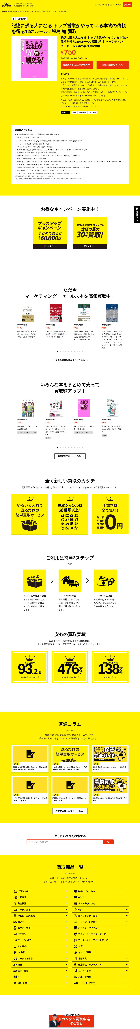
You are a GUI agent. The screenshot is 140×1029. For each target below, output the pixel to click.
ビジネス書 (21, 19)
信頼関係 (82, 112)
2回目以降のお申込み (112, 65)
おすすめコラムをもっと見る (69, 811)
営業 (74, 112)
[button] (57, 351)
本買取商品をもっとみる (69, 456)
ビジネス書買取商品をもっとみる (69, 360)
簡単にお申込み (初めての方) (76, 65)
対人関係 (92, 112)
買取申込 (127, 5)
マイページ (116, 5)
